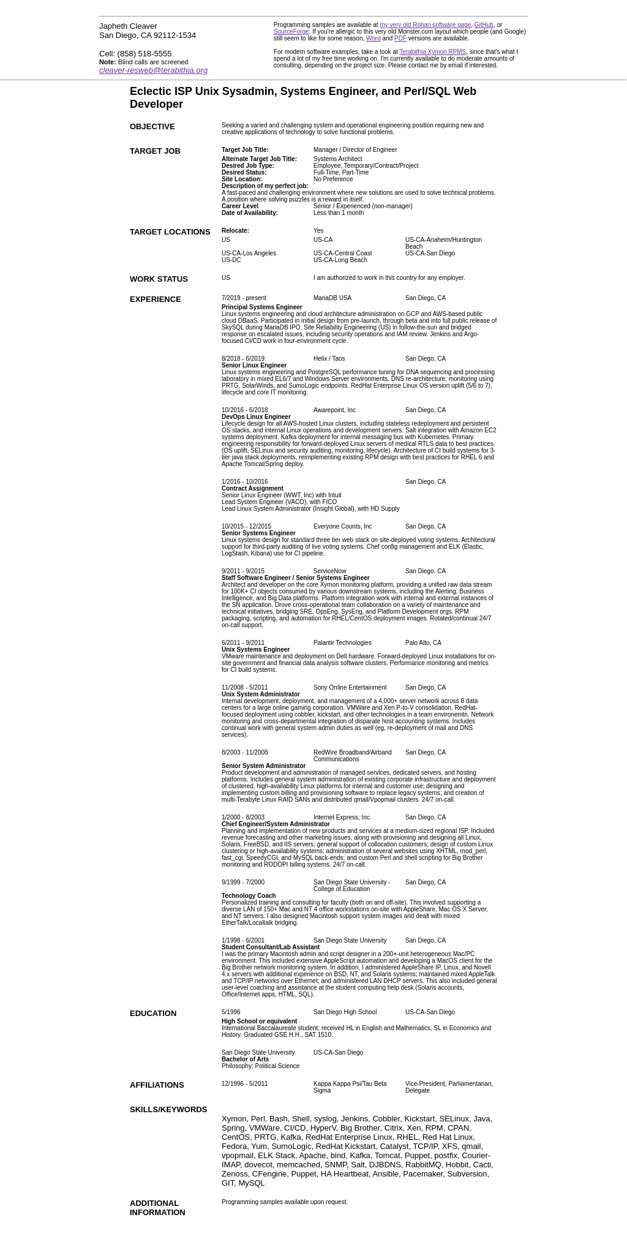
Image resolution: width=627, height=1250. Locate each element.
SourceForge (291, 31)
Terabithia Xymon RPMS (432, 51)
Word (373, 38)
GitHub (484, 24)
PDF (400, 38)
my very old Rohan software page (425, 24)
